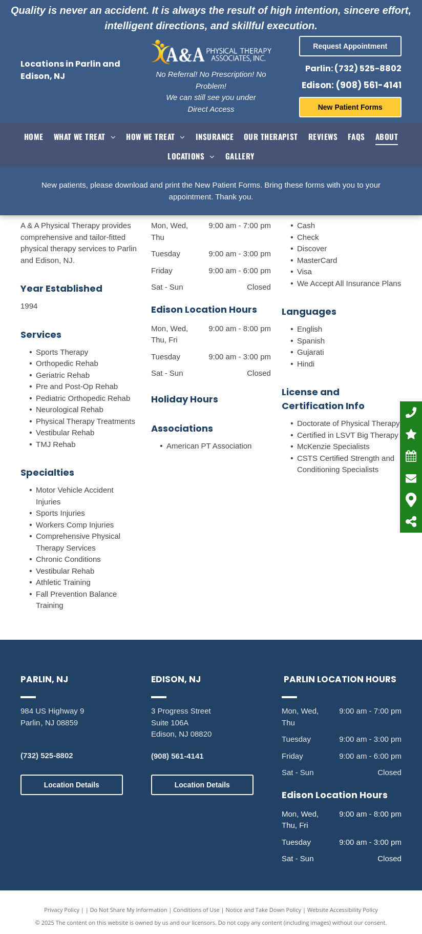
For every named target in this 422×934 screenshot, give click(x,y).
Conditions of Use (196, 909)
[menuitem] (34, 135)
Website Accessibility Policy (342, 909)
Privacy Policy (61, 909)
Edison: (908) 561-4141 (352, 85)
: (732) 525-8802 (366, 68)
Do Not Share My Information (128, 909)
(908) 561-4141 (177, 756)
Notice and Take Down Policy (264, 909)
